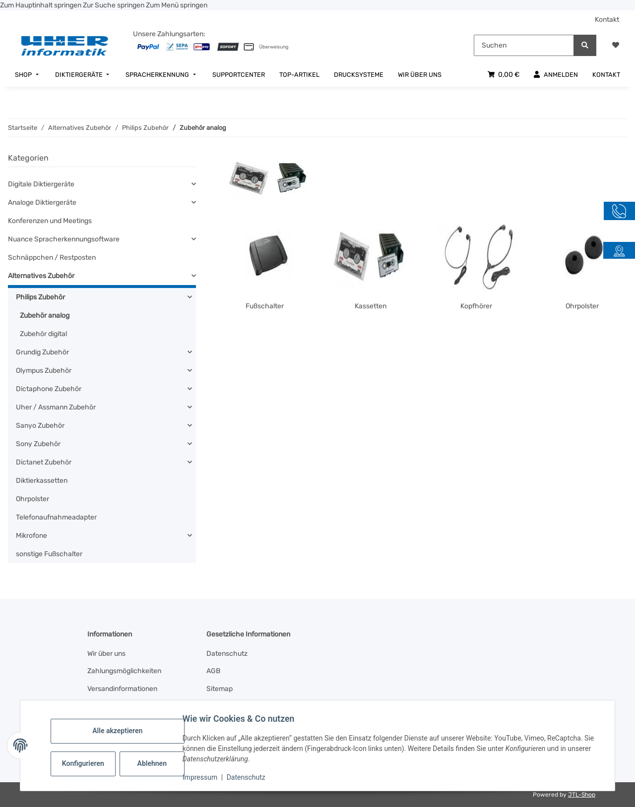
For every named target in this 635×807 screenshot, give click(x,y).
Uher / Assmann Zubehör (56, 407)
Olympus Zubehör (43, 370)
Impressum (203, 777)
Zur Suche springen (114, 5)
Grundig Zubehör (42, 352)
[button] (615, 45)
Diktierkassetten (41, 480)
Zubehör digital (43, 334)
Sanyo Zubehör (40, 425)
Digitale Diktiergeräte (41, 184)
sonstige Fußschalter (49, 554)
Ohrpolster (582, 306)
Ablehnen (155, 763)
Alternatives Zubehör (41, 276)
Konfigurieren (87, 763)
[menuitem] (28, 74)
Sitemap (219, 689)
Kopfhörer (476, 306)
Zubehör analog (44, 315)
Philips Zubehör (40, 297)
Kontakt (607, 19)
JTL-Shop (581, 794)
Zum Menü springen (176, 5)
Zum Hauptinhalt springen (41, 5)
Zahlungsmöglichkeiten (124, 671)
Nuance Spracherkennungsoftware (64, 239)
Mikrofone (31, 535)
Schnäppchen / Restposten (52, 257)
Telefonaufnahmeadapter (56, 517)
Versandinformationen (122, 689)
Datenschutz (249, 777)
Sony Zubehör (38, 444)
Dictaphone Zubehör (48, 389)
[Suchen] (524, 45)
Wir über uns (106, 653)
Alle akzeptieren (121, 731)
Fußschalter (265, 306)
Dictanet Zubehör (43, 462)
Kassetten (370, 306)
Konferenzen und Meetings (50, 221)
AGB (213, 671)
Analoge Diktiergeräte (42, 202)
